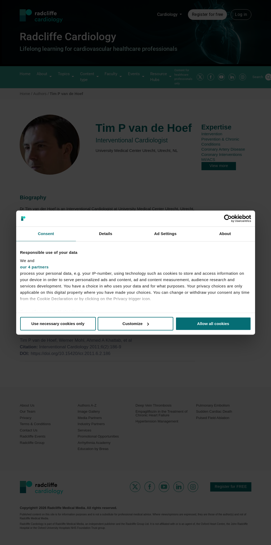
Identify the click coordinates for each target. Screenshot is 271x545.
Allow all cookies (213, 323)
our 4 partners (34, 267)
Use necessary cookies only (57, 323)
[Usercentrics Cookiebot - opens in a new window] (228, 218)
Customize (135, 323)
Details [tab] (105, 233)
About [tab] (225, 233)
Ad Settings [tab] (165, 233)
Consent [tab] (46, 233)
